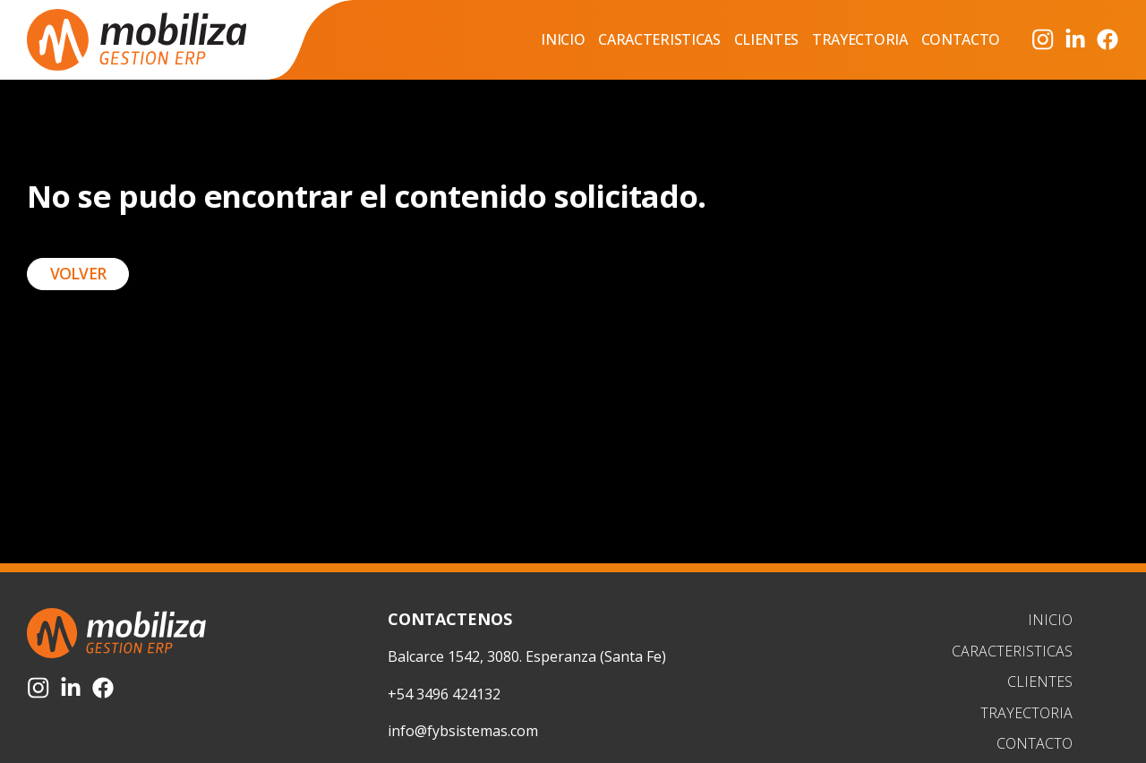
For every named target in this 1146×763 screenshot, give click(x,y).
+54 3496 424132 (444, 694)
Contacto (960, 39)
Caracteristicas (659, 39)
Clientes (766, 39)
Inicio (563, 39)
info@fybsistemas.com (463, 731)
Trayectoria (859, 39)
